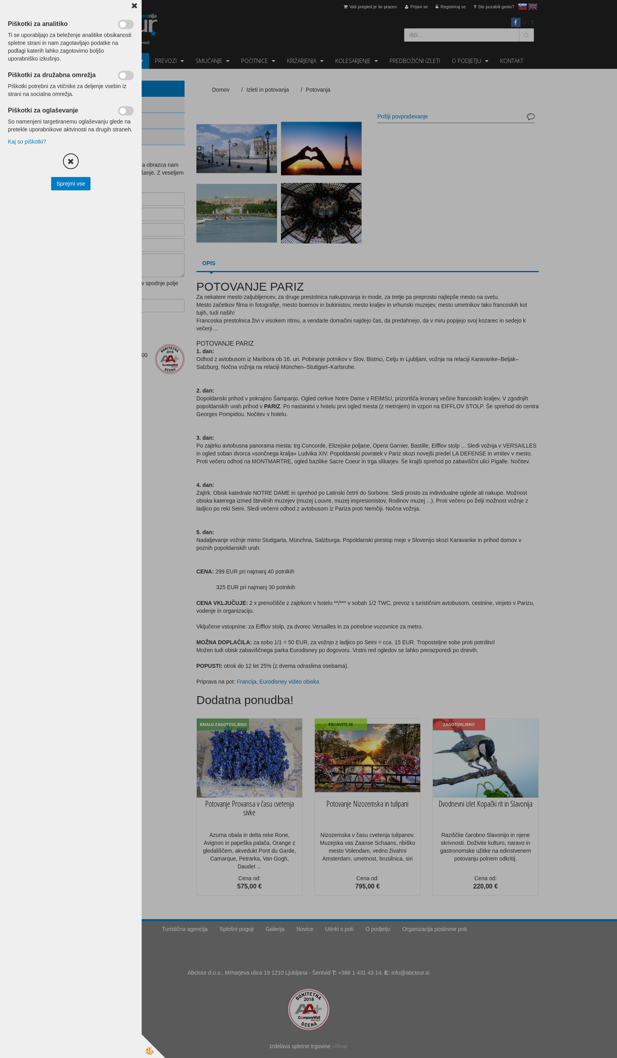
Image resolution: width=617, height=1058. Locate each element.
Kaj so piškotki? (27, 141)
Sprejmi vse (70, 184)
